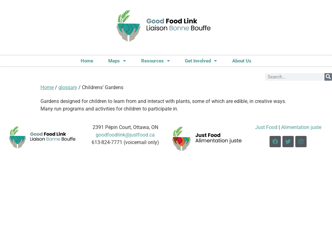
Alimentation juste (301, 127)
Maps (117, 60)
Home (87, 61)
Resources (155, 60)
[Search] (328, 77)
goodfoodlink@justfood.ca (125, 135)
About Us (241, 61)
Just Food (266, 127)
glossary (67, 87)
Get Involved (201, 60)
